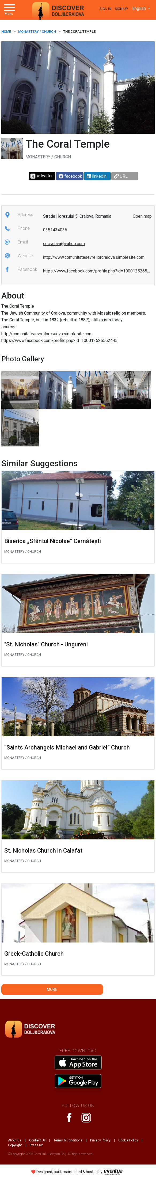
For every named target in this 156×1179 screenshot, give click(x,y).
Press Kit (36, 1145)
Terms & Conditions (68, 1140)
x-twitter (41, 176)
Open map (142, 216)
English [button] (139, 8)
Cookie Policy (128, 1140)
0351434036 (55, 229)
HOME (6, 32)
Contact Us (37, 1140)
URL (121, 176)
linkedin (96, 176)
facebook (70, 176)
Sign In (105, 9)
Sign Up (121, 9)
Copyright (15, 1145)
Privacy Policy (100, 1140)
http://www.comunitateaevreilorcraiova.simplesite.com (93, 257)
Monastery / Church (37, 32)
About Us (14, 1140)
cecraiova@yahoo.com (64, 243)
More (52, 989)
